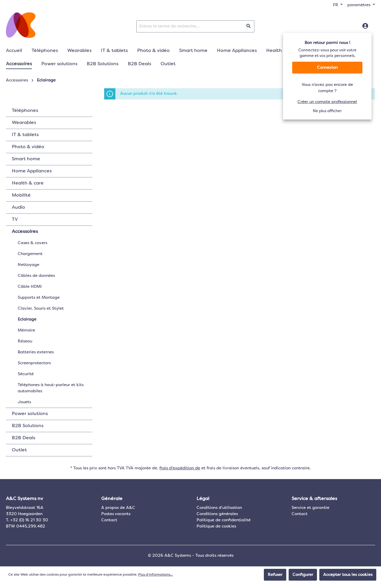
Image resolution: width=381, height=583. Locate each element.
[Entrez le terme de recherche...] (189, 26)
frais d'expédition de (179, 468)
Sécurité (26, 374)
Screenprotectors (34, 363)
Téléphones (25, 110)
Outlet (19, 450)
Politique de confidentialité (224, 520)
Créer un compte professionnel (327, 102)
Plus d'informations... (155, 575)
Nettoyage (28, 265)
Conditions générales (217, 514)
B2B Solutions (27, 426)
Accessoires (25, 231)
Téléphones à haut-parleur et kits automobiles (51, 388)
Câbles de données (36, 276)
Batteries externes (36, 352)
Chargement (30, 254)
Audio (18, 207)
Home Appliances (32, 171)
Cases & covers (32, 243)
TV (15, 219)
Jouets (24, 402)
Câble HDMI (30, 287)
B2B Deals (23, 438)
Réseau (25, 341)
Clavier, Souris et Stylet (41, 308)
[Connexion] (365, 26)
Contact (109, 520)
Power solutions (30, 413)
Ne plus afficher (327, 111)
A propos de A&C (118, 508)
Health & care (28, 183)
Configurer (302, 575)
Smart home (26, 159)
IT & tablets (25, 135)
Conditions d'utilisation (219, 508)
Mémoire (26, 330)
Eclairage (27, 319)
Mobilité (21, 195)
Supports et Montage (39, 297)
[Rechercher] (248, 26)
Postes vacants (115, 514)
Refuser (275, 575)
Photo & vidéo (28, 147)
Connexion (327, 68)
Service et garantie (310, 508)
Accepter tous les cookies (347, 575)
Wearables (24, 122)
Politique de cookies (216, 526)
